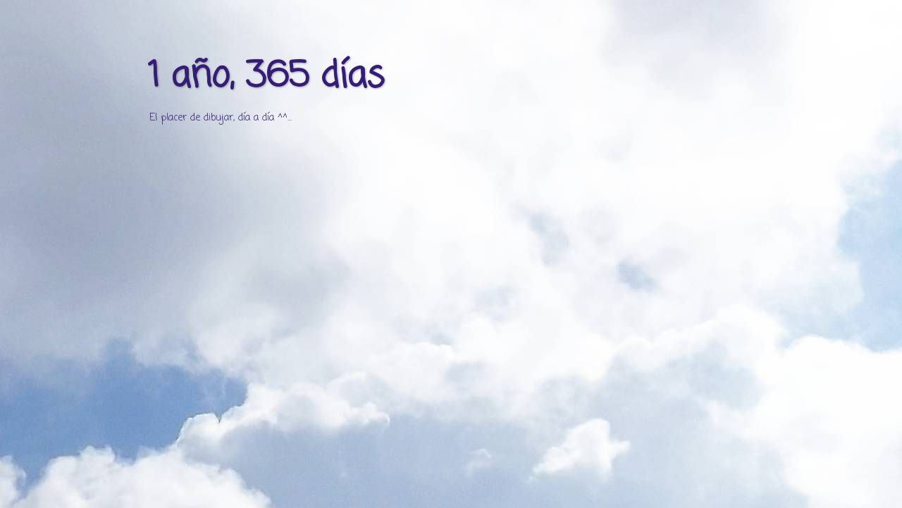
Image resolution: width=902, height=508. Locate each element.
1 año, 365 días (266, 77)
